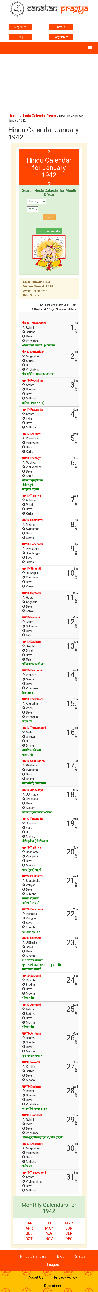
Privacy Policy (65, 1277)
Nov (49, 1238)
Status (61, 27)
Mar (69, 1223)
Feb (49, 1223)
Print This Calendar (49, 231)
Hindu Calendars (33, 1256)
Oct (29, 1238)
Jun (69, 1228)
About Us (35, 1277)
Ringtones (20, 27)
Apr (29, 1228)
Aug (49, 1233)
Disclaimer (52, 1285)
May (49, 1228)
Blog (20, 37)
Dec (68, 1238)
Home (13, 116)
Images (53, 1264)
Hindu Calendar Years (38, 116)
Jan (29, 1223)
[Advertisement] (49, 80)
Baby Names (61, 37)
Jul (29, 1233)
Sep (69, 1233)
